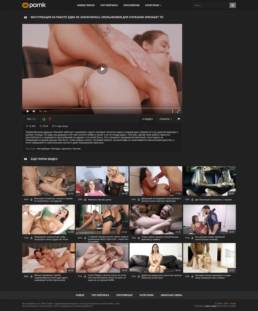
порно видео (211, 306)
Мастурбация (43, 148)
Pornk (233, 303)
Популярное (131, 5)
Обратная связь (171, 295)
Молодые (56, 148)
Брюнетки (66, 148)
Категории (152, 5)
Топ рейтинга (109, 5)
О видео (147, 119)
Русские (77, 148)
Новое (80, 295)
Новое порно (86, 5)
